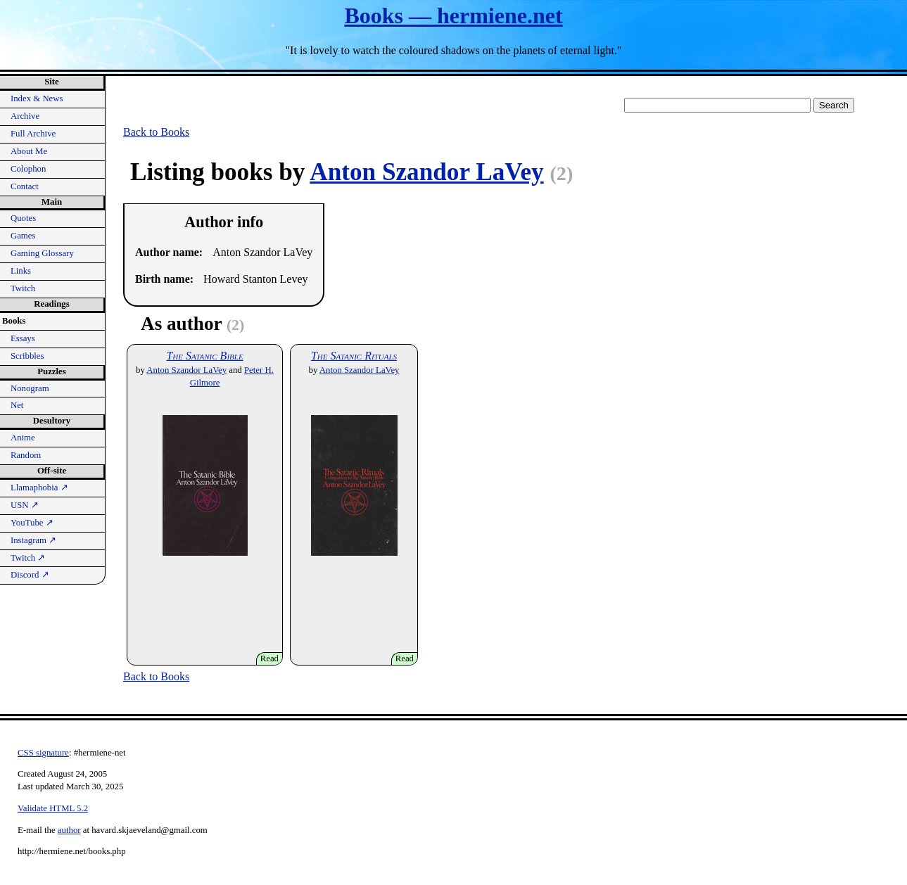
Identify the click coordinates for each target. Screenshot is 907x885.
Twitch (23, 288)
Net (17, 405)
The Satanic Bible (204, 356)
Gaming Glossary (42, 253)
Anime (23, 437)
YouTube (32, 523)
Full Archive (33, 134)
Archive (25, 116)
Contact (25, 186)
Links (21, 271)
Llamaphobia (39, 487)
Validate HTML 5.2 (53, 808)
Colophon (28, 169)
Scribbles (27, 356)
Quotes (23, 218)
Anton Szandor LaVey (426, 172)
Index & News (37, 98)
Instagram (33, 540)
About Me (29, 151)
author (69, 830)
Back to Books (156, 132)
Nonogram (30, 388)
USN (25, 505)
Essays (23, 338)
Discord (30, 575)
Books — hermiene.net (453, 15)
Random (26, 455)
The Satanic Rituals (354, 356)
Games (23, 236)
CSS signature (43, 753)
